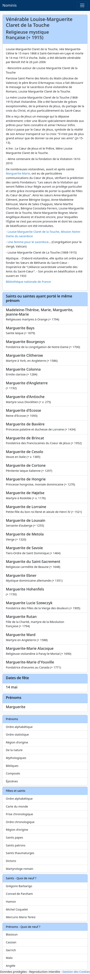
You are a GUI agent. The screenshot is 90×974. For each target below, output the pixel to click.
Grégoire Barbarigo (19, 886)
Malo (9, 958)
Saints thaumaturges (20, 853)
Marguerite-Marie (18, 173)
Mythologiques (16, 758)
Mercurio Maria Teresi (21, 917)
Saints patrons (15, 845)
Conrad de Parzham (19, 894)
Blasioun (12, 934)
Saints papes (14, 837)
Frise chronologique (19, 814)
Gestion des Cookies (76, 972)
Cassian (11, 942)
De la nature (14, 750)
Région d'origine (17, 742)
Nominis (9, 5)
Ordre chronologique (20, 822)
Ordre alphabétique (19, 727)
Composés (13, 773)
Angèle (10, 966)
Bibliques (12, 766)
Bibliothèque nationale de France (28, 282)
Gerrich (11, 950)
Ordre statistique (17, 734)
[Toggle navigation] (82, 5)
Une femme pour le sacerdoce (27, 242)
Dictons (11, 861)
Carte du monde (17, 806)
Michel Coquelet (17, 909)
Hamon (11, 901)
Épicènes (12, 781)
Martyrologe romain (19, 869)
